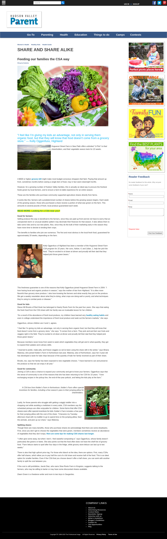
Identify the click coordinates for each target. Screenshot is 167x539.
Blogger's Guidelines (96, 520)
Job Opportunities (95, 524)
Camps (120, 34)
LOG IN (126, 4)
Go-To (30, 34)
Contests (135, 34)
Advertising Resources (97, 510)
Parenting (47, 34)
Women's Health (23, 44)
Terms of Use (112, 534)
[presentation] (146, 222)
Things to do (101, 34)
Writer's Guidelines (95, 518)
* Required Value (133, 229)
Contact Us (92, 522)
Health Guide (47, 44)
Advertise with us (95, 516)
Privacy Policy (101, 534)
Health (64, 34)
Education (81, 34)
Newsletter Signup (95, 514)
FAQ (90, 527)
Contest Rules (93, 512)
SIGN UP (136, 4)
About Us (91, 508)
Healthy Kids (35, 44)
